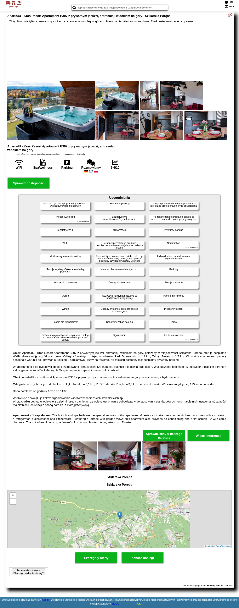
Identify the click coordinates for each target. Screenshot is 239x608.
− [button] (13, 501)
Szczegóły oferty (96, 558)
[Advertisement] (119, 52)
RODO (115, 603)
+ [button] (13, 496)
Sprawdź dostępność (28, 183)
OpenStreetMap (223, 546)
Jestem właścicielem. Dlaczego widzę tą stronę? (29, 572)
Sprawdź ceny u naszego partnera (164, 435)
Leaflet (208, 546)
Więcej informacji (208, 435)
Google (46, 600)
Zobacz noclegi (143, 558)
